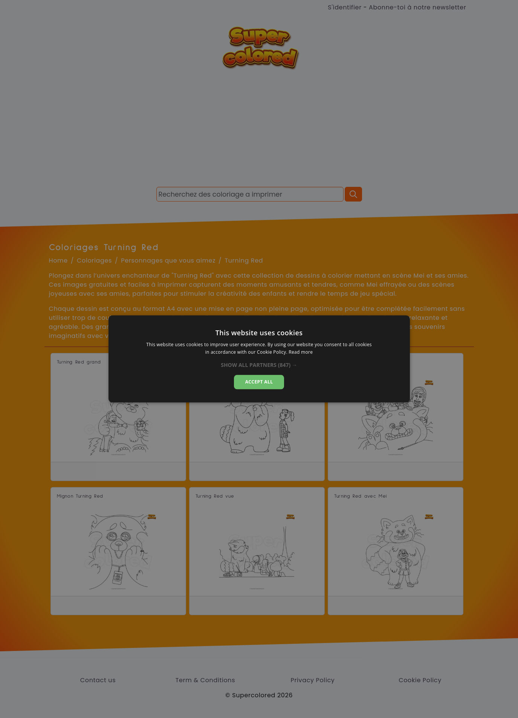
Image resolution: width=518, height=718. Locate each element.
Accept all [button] (259, 382)
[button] (259, 365)
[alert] (259, 359)
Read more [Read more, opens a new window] (301, 352)
